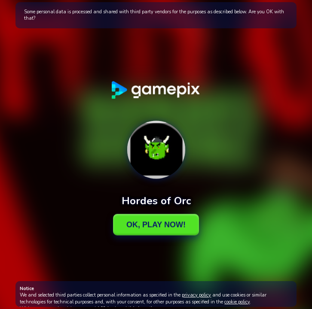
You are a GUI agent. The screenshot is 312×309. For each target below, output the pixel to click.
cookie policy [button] (237, 302)
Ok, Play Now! (156, 224)
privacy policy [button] (196, 295)
